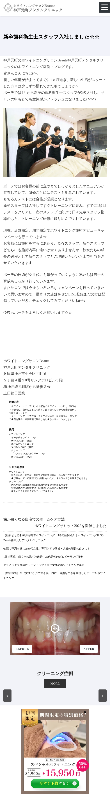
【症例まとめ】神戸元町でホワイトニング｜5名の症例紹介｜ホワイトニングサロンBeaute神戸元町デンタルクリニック (54, 538)
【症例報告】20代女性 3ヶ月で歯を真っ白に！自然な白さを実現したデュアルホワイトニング (54, 576)
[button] (7, 695)
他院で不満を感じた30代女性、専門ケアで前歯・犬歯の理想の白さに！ (46, 548)
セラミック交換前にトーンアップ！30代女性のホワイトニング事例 (44, 565)
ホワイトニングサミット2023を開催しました (70, 526)
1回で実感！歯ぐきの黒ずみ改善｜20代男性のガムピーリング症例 (43, 556)
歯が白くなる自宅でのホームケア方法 (34, 519)
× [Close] (85, 712)
